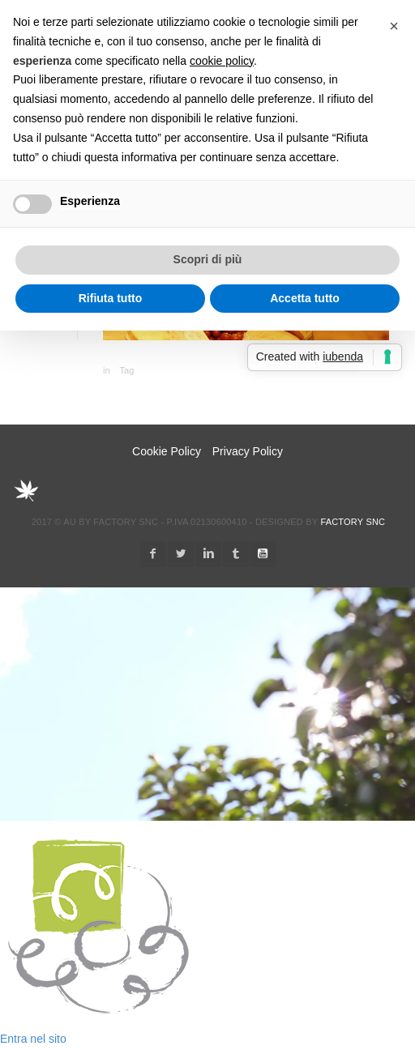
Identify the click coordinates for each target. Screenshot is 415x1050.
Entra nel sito (33, 1038)
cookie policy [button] (222, 60)
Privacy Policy (247, 451)
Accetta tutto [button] (305, 298)
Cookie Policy (166, 451)
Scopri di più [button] (207, 259)
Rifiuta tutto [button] (111, 298)
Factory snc (352, 522)
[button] (394, 26)
